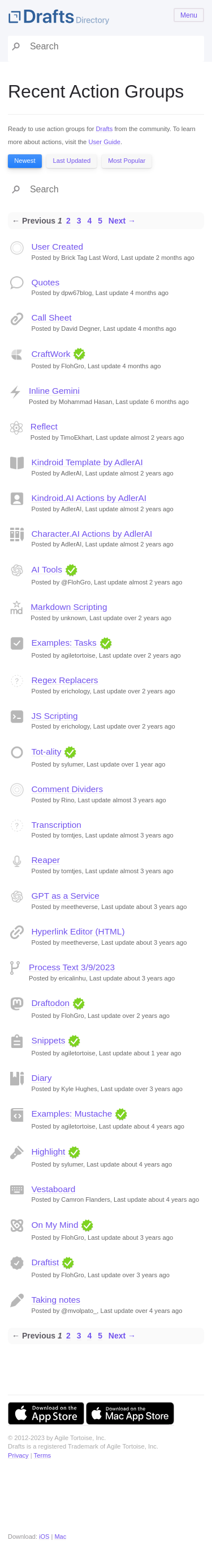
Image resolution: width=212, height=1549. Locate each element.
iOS (44, 1536)
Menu (188, 15)
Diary (42, 1078)
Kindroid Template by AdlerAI (87, 462)
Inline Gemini (54, 390)
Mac (60, 1536)
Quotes (46, 282)
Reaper (46, 860)
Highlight (49, 1151)
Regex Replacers (65, 680)
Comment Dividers (67, 789)
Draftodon (51, 1003)
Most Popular (126, 160)
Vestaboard (54, 1189)
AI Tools (47, 569)
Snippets (49, 1040)
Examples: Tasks (64, 642)
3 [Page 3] (79, 220)
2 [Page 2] (68, 220)
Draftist (45, 1262)
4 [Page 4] (89, 220)
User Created (58, 246)
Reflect (44, 426)
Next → (122, 220)
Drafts (104, 128)
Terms (42, 1455)
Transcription (56, 825)
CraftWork (51, 354)
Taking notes (56, 1299)
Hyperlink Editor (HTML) (78, 931)
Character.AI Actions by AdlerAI (92, 533)
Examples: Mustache (72, 1113)
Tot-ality (47, 751)
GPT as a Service (65, 895)
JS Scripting (55, 716)
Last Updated (72, 160)
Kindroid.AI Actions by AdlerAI (89, 498)
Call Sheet (52, 317)
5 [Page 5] (100, 220)
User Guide (104, 141)
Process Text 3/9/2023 (72, 967)
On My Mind (55, 1225)
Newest (24, 160)
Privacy (18, 1455)
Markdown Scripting (69, 607)
